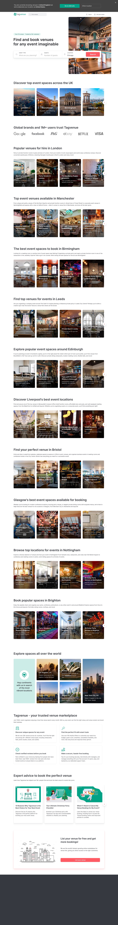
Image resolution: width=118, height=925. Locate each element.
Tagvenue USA (17, 898)
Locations (92, 900)
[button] (37, 14)
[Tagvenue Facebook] (17, 882)
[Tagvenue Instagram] (22, 882)
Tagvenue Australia (18, 886)
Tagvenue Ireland (18, 890)
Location (70, 52)
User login (53, 886)
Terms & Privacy (93, 893)
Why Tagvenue (54, 883)
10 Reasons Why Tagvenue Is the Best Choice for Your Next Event (28, 807)
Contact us (92, 888)
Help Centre (93, 886)
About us (92, 883)
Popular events (93, 903)
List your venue (80, 860)
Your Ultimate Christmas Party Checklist (57, 807)
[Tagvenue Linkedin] (27, 882)
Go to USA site (70, 6)
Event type (22, 52)
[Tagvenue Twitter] (12, 882)
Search (93, 54)
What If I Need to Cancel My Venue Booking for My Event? (88, 807)
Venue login (73, 888)
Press (91, 895)
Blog (91, 898)
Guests (46, 52)
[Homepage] (19, 14)
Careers (92, 890)
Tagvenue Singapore (19, 893)
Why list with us (74, 883)
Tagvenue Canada (18, 888)
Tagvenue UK (16, 895)
